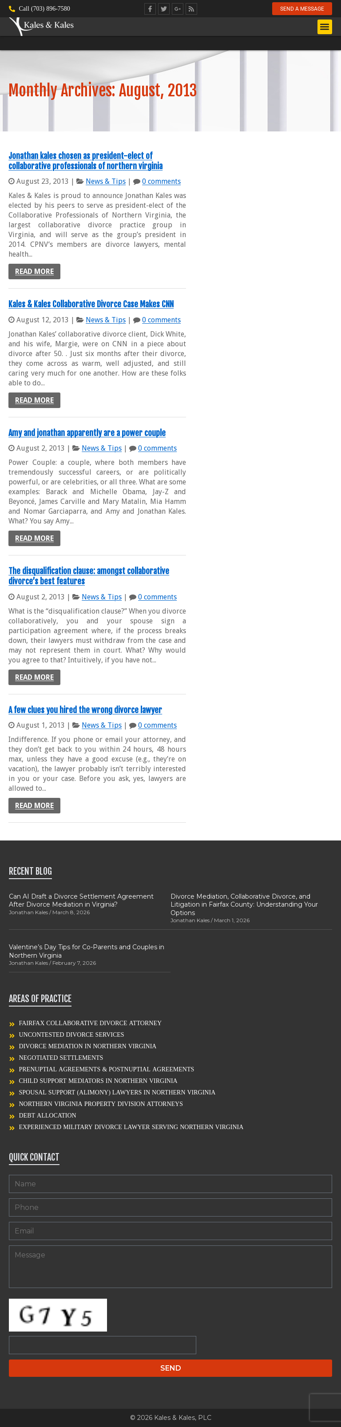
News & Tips (106, 181)
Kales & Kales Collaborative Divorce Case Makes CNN (91, 304)
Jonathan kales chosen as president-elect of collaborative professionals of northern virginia (85, 161)
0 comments (161, 181)
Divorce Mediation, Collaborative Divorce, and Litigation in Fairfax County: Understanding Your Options (244, 904)
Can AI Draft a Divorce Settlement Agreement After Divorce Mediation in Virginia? (81, 900)
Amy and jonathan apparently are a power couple (87, 433)
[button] (324, 27)
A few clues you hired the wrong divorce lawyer (85, 710)
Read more (34, 271)
